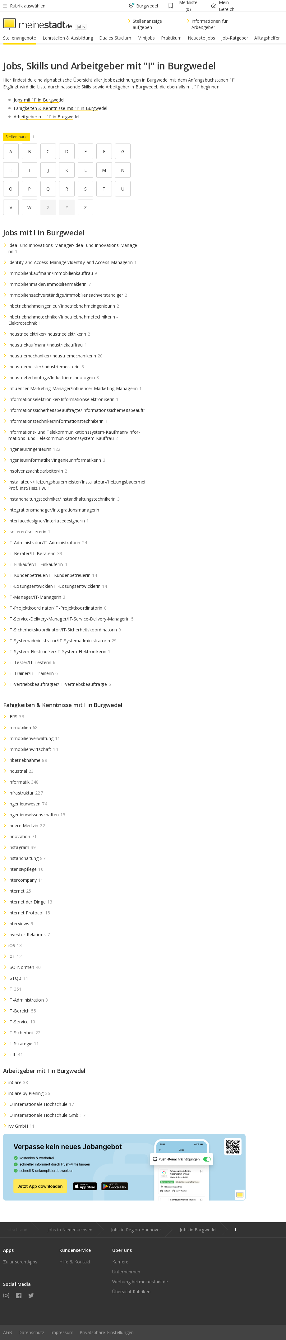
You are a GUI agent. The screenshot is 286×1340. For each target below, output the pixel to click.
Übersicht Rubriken (131, 1292)
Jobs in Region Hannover (136, 1230)
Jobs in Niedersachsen (69, 1230)
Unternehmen (126, 1272)
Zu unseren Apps (20, 1262)
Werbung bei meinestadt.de (140, 1282)
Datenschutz (31, 1332)
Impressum (61, 1332)
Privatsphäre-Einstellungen (107, 1332)
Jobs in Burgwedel (198, 1230)
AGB (7, 1332)
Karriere (120, 1262)
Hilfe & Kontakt (75, 1262)
